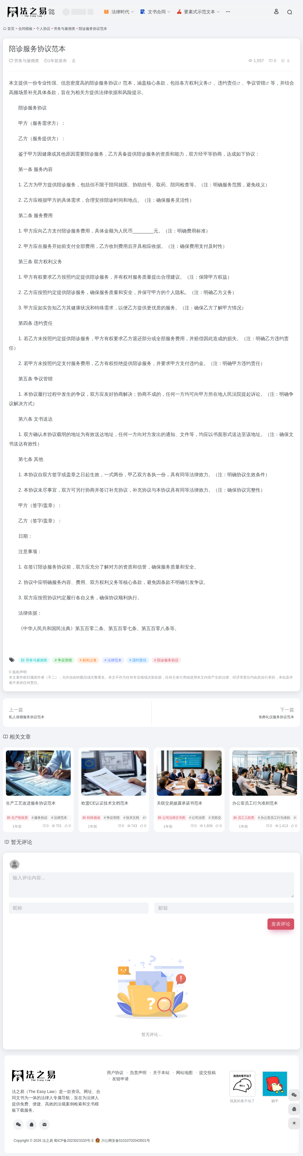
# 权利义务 (88, 660)
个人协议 (43, 29)
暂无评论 (21, 842)
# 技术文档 (131, 817)
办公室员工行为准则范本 (255, 803)
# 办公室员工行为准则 (274, 817)
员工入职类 (243, 817)
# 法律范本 (113, 660)
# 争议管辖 (63, 660)
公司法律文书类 (171, 817)
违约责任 (227, 82)
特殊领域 (91, 817)
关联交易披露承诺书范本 (179, 803)
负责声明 (138, 1072)
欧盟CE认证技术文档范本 (104, 803)
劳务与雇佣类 (64, 29)
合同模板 (25, 29)
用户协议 (115, 1072)
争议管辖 (255, 82)
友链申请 (120, 1078)
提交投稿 (207, 1072)
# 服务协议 (39, 817)
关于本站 (161, 1072)
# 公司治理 (197, 817)
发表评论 (280, 923)
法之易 (47, 1141)
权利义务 (198, 82)
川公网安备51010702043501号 (122, 1141)
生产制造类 (17, 817)
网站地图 (184, 1072)
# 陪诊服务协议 (166, 660)
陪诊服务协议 (103, 82)
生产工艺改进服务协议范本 (31, 803)
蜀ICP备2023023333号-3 (73, 1141)
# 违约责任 (137, 660)
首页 (10, 29)
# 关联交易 (216, 817)
